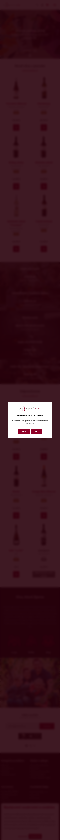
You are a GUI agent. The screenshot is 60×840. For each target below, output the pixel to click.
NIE (36, 431)
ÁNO (24, 431)
